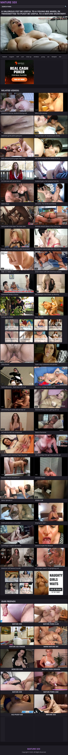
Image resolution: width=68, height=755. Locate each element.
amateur (36, 57)
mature (4, 57)
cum (22, 57)
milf (17, 57)
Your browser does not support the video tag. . (34, 35)
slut (60, 57)
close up (28, 57)
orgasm (11, 57)
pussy (43, 57)
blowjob (54, 57)
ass (48, 57)
